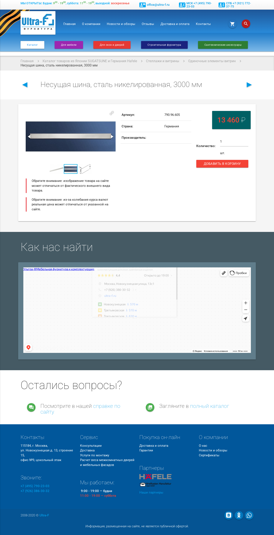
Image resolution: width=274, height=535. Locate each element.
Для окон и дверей (112, 44)
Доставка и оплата (175, 24)
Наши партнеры (151, 492)
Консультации (91, 446)
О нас (203, 446)
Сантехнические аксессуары (223, 44)
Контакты (203, 24)
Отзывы (148, 24)
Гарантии (146, 450)
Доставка (87, 450)
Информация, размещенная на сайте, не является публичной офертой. (137, 526)
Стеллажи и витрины (162, 61)
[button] (111, 113)
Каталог (32, 44)
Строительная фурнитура (164, 44)
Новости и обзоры (121, 24)
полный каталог (209, 406)
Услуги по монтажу (94, 455)
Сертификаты (209, 455)
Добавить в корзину (223, 165)
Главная (69, 24)
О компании (91, 24)
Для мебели (69, 44)
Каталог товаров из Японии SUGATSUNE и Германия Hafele (90, 61)
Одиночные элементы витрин (212, 61)
